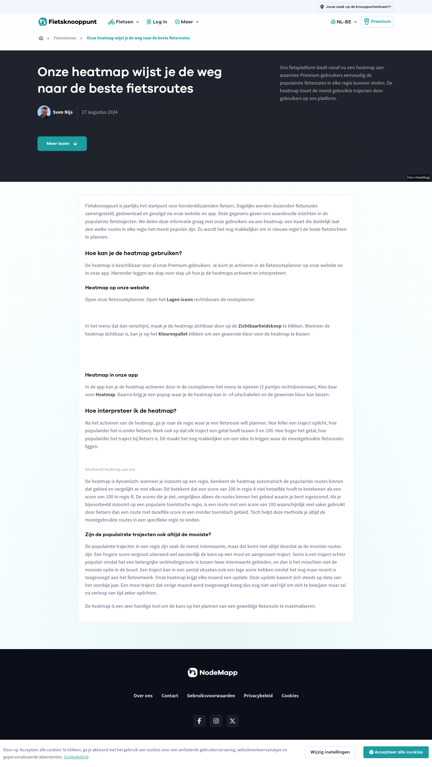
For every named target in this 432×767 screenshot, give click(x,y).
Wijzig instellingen (330, 752)
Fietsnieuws (65, 37)
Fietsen (120, 21)
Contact (169, 696)
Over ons (143, 696)
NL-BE (341, 21)
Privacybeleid (258, 696)
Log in (157, 21)
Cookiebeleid (76, 757)
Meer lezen (63, 143)
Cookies (290, 696)
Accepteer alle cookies (396, 752)
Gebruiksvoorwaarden (211, 696)
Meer (184, 21)
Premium (377, 21)
